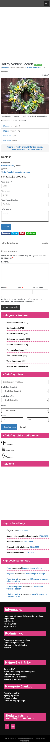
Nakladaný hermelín (15, 552)
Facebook (6, 233)
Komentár (5, 262)
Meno (4, 288)
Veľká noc (7, 451)
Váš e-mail (6, 191)
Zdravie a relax (10, 698)
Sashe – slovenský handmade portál (22, 536)
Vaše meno (6, 182)
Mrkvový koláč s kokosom (18, 547)
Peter (9, 568)
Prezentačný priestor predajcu (17, 640)
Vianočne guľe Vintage (35, 574)
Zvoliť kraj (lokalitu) (9, 387)
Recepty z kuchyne (12, 693)
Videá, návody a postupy (14, 701)
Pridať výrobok (10, 624)
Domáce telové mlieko (32, 568)
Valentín (7, 444)
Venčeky (5, 68)
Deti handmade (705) (16, 328)
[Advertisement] (24, 32)
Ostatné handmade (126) (17, 345)
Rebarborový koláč (15, 542)
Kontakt (7, 648)
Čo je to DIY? (12, 531)
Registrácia (9, 619)
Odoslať (6, 227)
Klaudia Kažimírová (34, 68)
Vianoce (6, 457)
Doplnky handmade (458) (17, 333)
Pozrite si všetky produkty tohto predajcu (25, 147)
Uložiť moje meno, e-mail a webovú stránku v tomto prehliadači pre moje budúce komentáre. (22, 300)
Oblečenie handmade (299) (18, 339)
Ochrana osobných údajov (15, 645)
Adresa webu (38, 288)
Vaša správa (7, 209)
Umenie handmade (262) (17, 366)
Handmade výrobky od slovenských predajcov (24, 616)
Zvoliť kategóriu (7, 396)
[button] (46, 3)
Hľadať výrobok (9, 427)
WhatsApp (31, 233)
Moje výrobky (10, 626)
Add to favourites (17, 150)
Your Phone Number (9, 200)
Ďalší (44, 243)
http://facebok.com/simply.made (16, 172)
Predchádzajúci (10, 243)
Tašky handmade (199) (16, 361)
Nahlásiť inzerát (35, 150)
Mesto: (4, 405)
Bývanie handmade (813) (17, 323)
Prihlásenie (9, 621)
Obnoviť (23, 427)
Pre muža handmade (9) (17, 350)
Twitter (14, 233)
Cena (3, 416)
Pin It (22, 233)
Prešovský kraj (7, 166)
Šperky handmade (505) (17, 355)
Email (20, 288)
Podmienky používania (14, 643)
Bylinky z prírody (11, 696)
